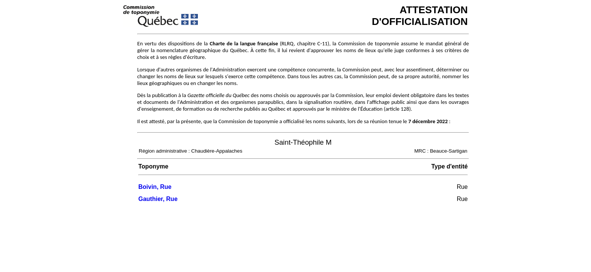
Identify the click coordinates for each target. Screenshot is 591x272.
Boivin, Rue (154, 187)
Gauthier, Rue (158, 199)
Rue (462, 187)
